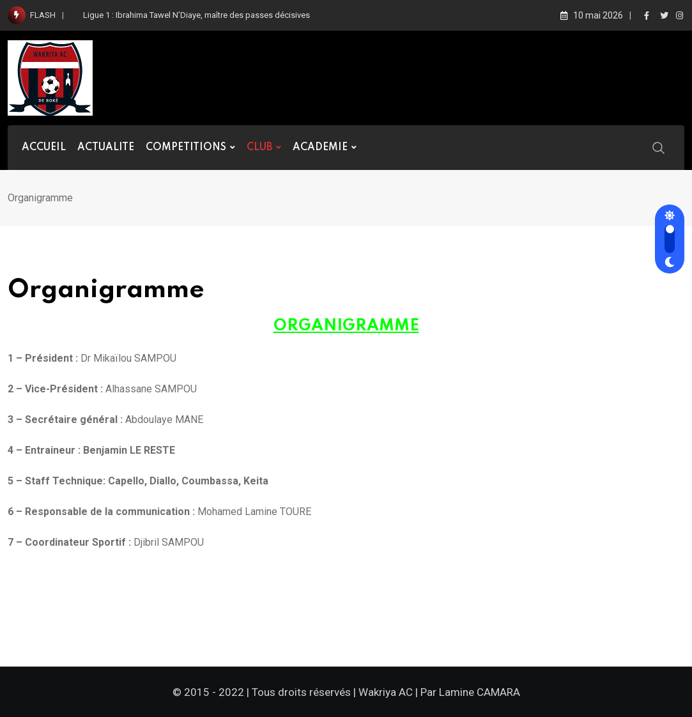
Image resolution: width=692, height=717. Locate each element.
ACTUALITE (105, 148)
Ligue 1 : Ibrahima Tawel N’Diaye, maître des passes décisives (196, 15)
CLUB (259, 148)
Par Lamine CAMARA (470, 692)
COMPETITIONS (186, 148)
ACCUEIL (44, 148)
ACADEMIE (320, 148)
